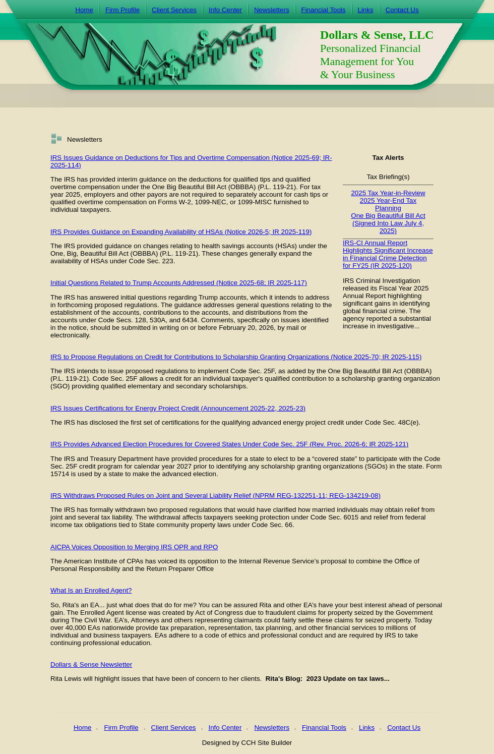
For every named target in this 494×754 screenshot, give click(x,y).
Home (84, 10)
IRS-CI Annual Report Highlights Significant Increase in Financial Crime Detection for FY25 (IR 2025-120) (388, 254)
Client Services (174, 10)
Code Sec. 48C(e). (392, 422)
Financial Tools (323, 10)
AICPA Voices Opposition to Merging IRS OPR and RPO (134, 547)
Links (366, 10)
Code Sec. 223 (151, 261)
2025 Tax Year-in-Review (388, 193)
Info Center (225, 10)
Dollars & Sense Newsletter (91, 664)
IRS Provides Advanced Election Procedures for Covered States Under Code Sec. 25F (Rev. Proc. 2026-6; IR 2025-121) (229, 444)
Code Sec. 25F (252, 371)
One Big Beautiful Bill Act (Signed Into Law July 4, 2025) (388, 223)
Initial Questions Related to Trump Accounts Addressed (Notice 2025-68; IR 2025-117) (178, 282)
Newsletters (271, 10)
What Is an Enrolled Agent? (91, 590)
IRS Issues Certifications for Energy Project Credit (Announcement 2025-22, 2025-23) (177, 408)
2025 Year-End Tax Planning (388, 204)
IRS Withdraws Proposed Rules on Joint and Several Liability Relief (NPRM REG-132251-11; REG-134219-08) (215, 495)
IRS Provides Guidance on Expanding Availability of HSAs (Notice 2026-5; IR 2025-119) (181, 232)
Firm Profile (122, 10)
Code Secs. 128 (122, 320)
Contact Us (402, 10)
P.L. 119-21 (69, 378)
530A (157, 320)
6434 (190, 320)
